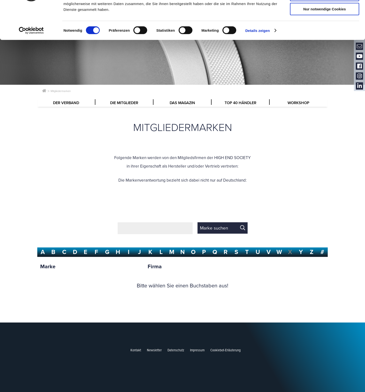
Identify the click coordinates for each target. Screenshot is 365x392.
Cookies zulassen (324, 12)
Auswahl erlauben (324, 26)
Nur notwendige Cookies (324, 40)
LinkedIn (359, 86)
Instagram (359, 76)
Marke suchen (214, 228)
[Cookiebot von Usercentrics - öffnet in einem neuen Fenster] (31, 61)
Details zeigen (257, 62)
